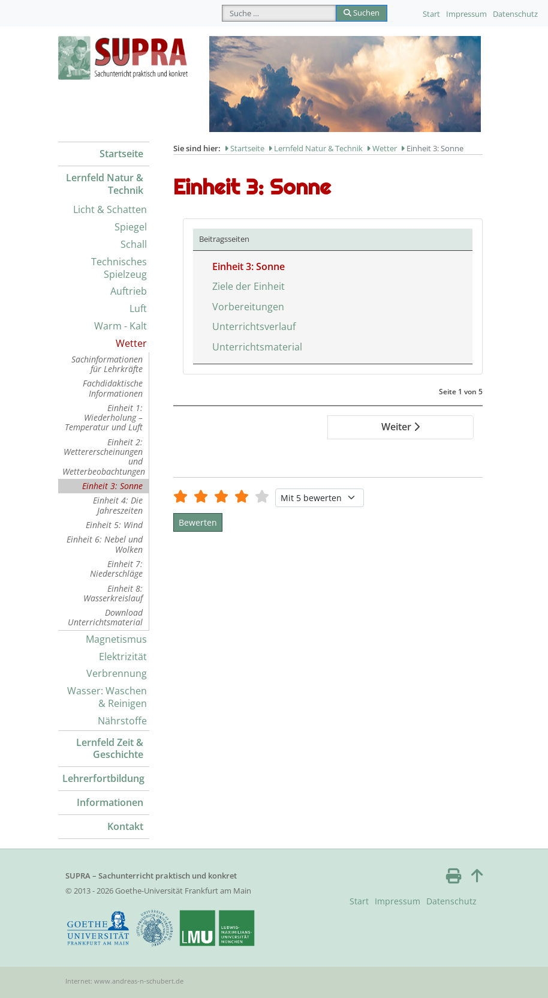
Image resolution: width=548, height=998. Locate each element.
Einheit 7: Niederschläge (116, 568)
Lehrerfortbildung (103, 778)
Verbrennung (116, 673)
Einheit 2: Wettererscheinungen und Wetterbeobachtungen (103, 456)
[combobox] (279, 13)
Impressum (466, 13)
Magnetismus (116, 639)
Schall (134, 244)
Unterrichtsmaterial (257, 346)
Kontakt (125, 826)
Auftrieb (128, 291)
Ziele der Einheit (248, 286)
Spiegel (131, 226)
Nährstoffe (122, 720)
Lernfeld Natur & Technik (104, 184)
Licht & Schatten (110, 209)
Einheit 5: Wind (114, 525)
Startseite (121, 153)
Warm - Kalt (120, 325)
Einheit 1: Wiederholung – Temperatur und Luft (104, 417)
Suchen (362, 12)
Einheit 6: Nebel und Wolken (105, 544)
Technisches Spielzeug (119, 268)
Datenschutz (515, 13)
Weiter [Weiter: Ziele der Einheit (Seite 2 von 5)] (400, 426)
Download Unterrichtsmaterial (105, 617)
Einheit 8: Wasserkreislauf (113, 593)
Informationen (110, 802)
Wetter (131, 343)
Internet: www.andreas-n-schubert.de (124, 980)
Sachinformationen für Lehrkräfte (107, 363)
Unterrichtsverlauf (254, 326)
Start (431, 13)
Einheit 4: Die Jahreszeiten (118, 505)
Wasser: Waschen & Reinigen (107, 697)
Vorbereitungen (248, 306)
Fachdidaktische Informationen (113, 387)
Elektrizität (123, 656)
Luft (138, 308)
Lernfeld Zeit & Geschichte (109, 749)
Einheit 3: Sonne (112, 485)
